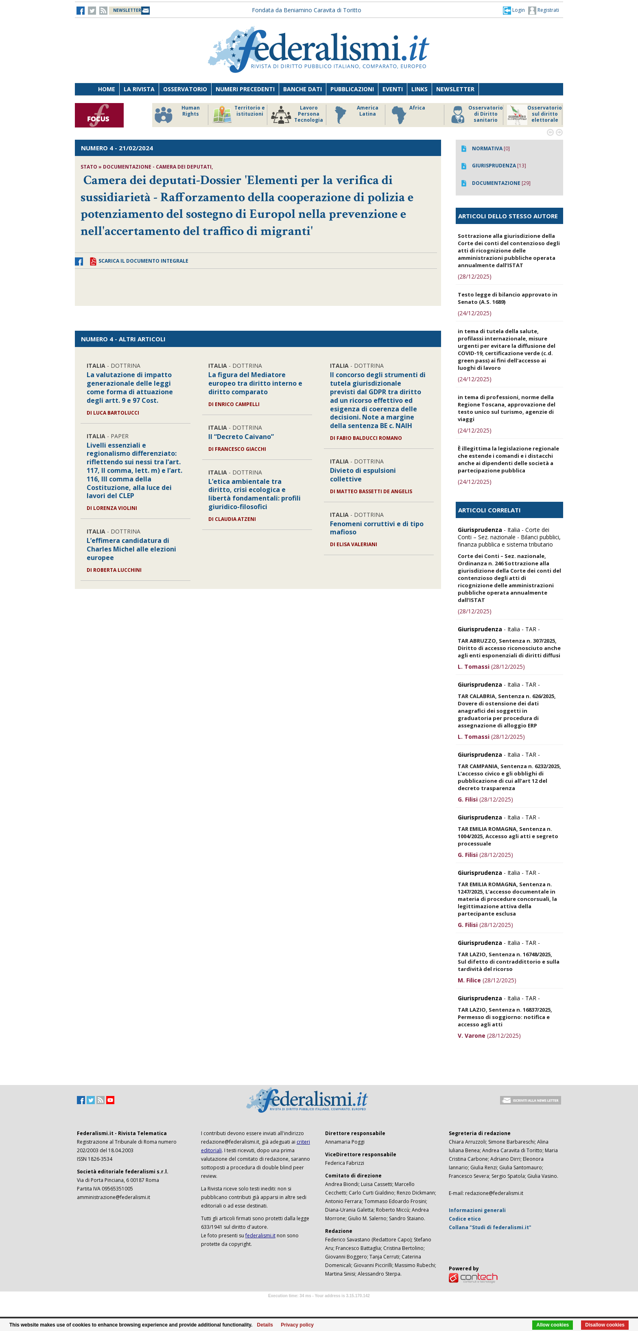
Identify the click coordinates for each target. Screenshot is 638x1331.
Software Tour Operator (319, 1305)
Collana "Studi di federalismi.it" (490, 1227)
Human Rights (176, 115)
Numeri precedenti (245, 89)
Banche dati (302, 89)
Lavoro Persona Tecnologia (297, 115)
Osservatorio (185, 89)
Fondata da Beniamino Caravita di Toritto (306, 10)
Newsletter (455, 89)
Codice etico (465, 1218)
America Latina (354, 115)
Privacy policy (297, 1325)
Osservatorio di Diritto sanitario (475, 115)
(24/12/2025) (475, 313)
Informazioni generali (477, 1210)
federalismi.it (260, 1235)
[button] (514, 10)
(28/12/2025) (475, 276)
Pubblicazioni (352, 89)
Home (106, 89)
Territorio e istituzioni (238, 115)
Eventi (392, 89)
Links (419, 89)
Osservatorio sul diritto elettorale (534, 115)
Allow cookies (552, 1325)
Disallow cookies (605, 1325)
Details (265, 1325)
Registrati (543, 11)
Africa (407, 115)
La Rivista (139, 89)
